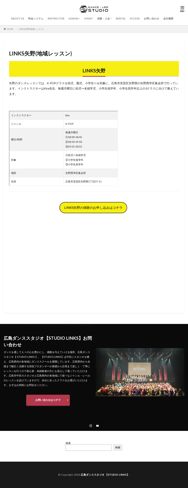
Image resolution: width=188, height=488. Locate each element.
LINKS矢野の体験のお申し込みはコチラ (93, 208)
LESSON (73, 18)
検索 (68, 443)
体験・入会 (103, 18)
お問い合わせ (151, 18)
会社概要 (168, 18)
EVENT (88, 18)
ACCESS (135, 18)
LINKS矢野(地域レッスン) (31, 29)
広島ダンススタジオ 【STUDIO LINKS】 (105, 474)
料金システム (35, 18)
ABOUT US (17, 18)
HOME (10, 29)
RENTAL (121, 18)
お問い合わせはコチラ (48, 399)
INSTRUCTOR (56, 18)
